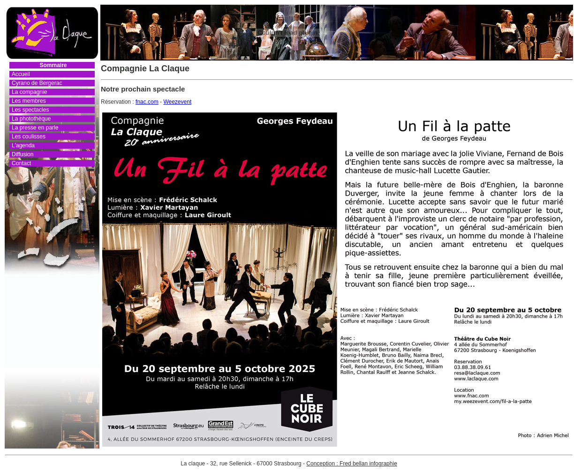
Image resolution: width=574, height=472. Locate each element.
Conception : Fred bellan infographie (351, 463)
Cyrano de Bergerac (37, 83)
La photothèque (31, 118)
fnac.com (147, 102)
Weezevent (177, 102)
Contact (21, 163)
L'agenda (23, 145)
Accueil (21, 74)
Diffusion (22, 154)
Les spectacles (30, 110)
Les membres (29, 101)
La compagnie (29, 92)
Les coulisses (28, 136)
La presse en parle (35, 127)
